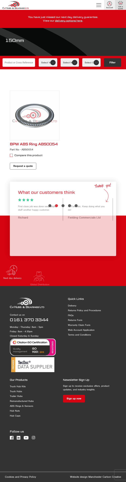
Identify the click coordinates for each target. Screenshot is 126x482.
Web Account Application (81, 329)
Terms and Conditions (79, 334)
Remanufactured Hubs (22, 401)
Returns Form (75, 320)
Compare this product (28, 155)
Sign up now (74, 398)
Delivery (72, 305)
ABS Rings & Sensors (21, 405)
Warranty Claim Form (79, 325)
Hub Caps (15, 415)
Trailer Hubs (16, 396)
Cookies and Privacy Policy (20, 477)
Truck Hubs (16, 391)
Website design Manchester (86, 477)
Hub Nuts (15, 410)
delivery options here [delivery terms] (68, 20)
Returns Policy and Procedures (84, 310)
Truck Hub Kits (18, 386)
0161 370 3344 (29, 319)
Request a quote (23, 166)
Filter (112, 62)
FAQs (71, 315)
